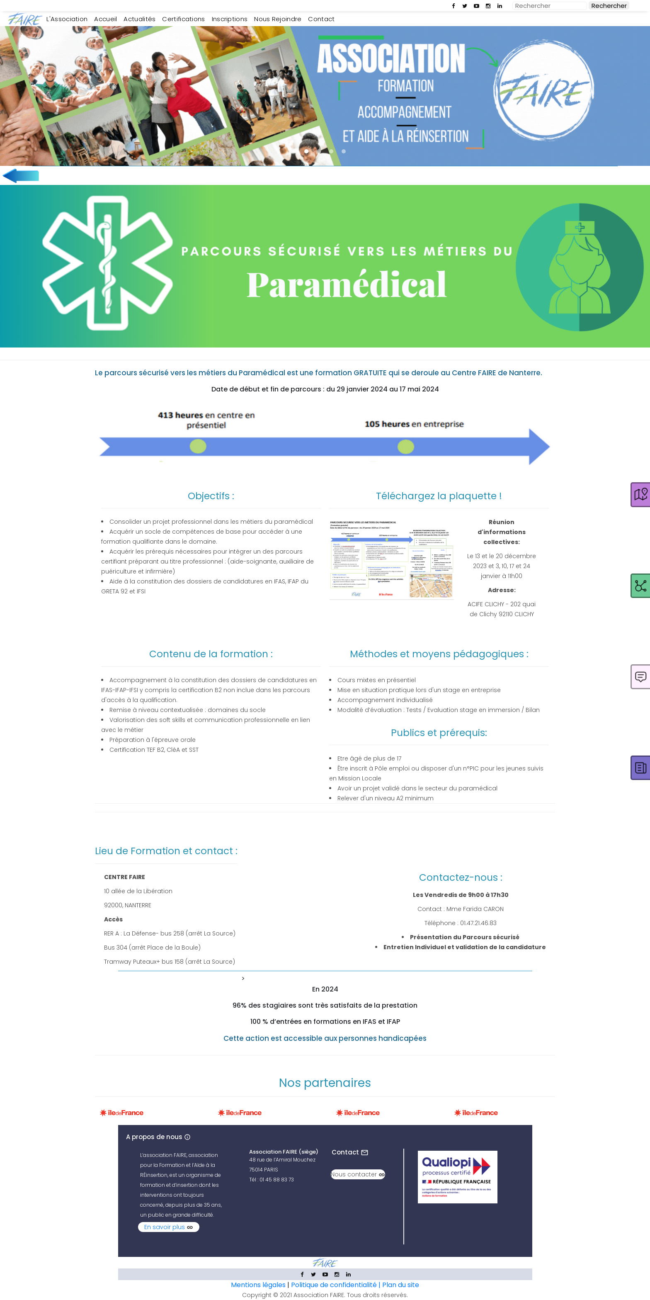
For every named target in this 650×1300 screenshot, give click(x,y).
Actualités (139, 19)
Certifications (183, 19)
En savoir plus (168, 1227)
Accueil (107, 19)
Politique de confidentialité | (336, 1285)
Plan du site (400, 1285)
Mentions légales (258, 1285)
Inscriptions (230, 19)
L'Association (68, 19)
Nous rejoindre (277, 19)
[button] (306, 151)
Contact (321, 19)
